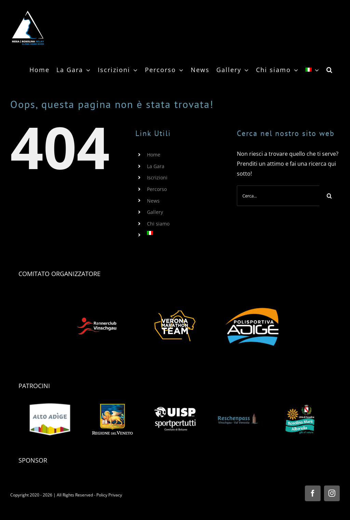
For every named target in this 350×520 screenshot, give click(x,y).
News (153, 200)
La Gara (155, 166)
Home (153, 154)
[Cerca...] (278, 196)
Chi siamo (158, 223)
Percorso (157, 189)
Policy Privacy (109, 495)
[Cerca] (329, 196)
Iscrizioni (157, 177)
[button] (329, 69)
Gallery (155, 212)
